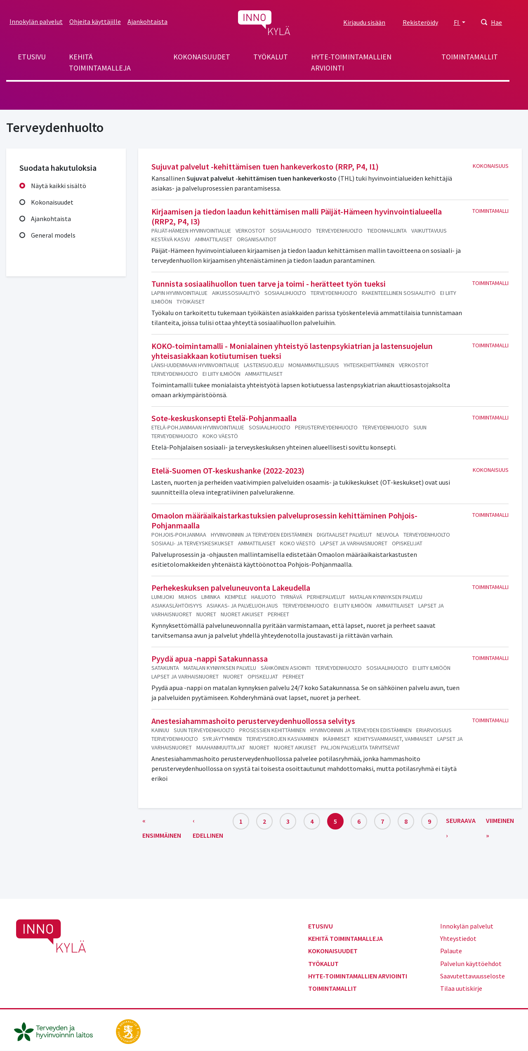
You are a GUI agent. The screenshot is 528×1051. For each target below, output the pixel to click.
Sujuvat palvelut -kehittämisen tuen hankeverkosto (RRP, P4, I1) (265, 166)
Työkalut (270, 56)
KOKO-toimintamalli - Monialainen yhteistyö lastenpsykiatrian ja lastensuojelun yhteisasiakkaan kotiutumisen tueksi (292, 351)
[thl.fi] (57, 1031)
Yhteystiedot (458, 938)
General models (53, 235)
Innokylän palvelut (36, 21)
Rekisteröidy (420, 22)
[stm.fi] (128, 1031)
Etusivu (32, 56)
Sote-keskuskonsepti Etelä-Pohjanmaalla (224, 418)
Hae (496, 22)
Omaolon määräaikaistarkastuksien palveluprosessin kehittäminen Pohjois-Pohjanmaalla (284, 520)
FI (457, 22)
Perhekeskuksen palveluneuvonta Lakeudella (230, 587)
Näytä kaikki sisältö (58, 185)
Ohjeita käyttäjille (95, 21)
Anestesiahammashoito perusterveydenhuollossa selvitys (253, 721)
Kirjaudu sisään (364, 22)
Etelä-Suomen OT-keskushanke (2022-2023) (227, 470)
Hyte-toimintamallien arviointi (351, 62)
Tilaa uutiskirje (461, 988)
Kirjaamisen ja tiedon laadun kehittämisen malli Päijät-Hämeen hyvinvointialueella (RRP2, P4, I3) (296, 216)
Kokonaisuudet (201, 56)
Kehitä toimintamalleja (100, 62)
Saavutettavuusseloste (472, 976)
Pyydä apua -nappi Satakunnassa (209, 658)
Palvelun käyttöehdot (471, 963)
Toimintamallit (469, 56)
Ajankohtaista (147, 21)
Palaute (451, 951)
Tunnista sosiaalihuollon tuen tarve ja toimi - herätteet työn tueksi (268, 283)
